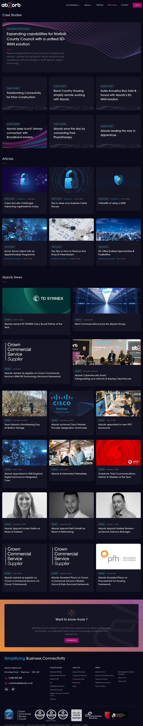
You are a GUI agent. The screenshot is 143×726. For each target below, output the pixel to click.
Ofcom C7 (122, 678)
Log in (137, 5)
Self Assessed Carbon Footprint (126, 673)
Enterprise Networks (57, 686)
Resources (112, 5)
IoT (51, 683)
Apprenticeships (79, 672)
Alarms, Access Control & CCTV (59, 695)
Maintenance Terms (102, 683)
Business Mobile (56, 672)
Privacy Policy (100, 686)
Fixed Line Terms (101, 679)
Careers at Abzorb (79, 675)
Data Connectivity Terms (104, 675)
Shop (75, 686)
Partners (99, 5)
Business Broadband (58, 675)
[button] (73, 5)
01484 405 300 (15, 678)
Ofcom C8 (122, 681)
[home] (11, 5)
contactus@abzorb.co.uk (21, 683)
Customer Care (78, 679)
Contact (124, 5)
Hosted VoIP (54, 679)
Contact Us (71, 640)
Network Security (56, 690)
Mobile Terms (100, 672)
